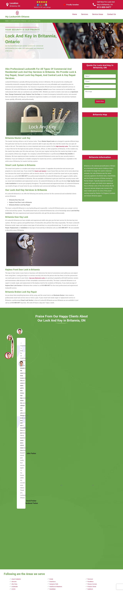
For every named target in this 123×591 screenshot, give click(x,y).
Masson (51, 492)
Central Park (15, 469)
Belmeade (14, 422)
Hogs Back (52, 415)
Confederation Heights (18, 487)
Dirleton (13, 509)
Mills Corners (53, 507)
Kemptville (52, 427)
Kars (50, 425)
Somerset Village (92, 457)
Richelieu (90, 415)
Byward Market (16, 445)
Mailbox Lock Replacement (78, 577)
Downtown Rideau (17, 517)
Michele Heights (54, 504)
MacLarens (53, 465)
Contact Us (111, 14)
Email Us (98, 566)
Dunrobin (14, 519)
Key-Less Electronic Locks (37, 278)
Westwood (90, 524)
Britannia (14, 430)
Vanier (89, 492)
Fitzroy (13, 529)
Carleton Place (16, 450)
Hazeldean (52, 397)
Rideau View (91, 422)
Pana (51, 547)
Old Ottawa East (54, 527)
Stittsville (90, 469)
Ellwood (13, 524)
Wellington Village (93, 509)
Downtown (14, 512)
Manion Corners (54, 469)
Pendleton (90, 390)
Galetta (13, 537)
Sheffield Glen (91, 447)
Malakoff (52, 467)
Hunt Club (52, 420)
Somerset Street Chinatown (96, 455)
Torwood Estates (92, 482)
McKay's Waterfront (55, 494)
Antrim (13, 397)
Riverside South (92, 427)
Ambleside (14, 395)
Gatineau (14, 539)
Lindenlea (52, 452)
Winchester (91, 532)
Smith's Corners (92, 452)
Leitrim (51, 445)
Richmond (90, 417)
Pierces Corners (92, 392)
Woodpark (90, 537)
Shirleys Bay (91, 450)
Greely (51, 387)
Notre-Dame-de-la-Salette (57, 522)
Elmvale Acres (15, 527)
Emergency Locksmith (77, 581)
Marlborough (53, 484)
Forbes (13, 534)
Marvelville (52, 489)
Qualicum (90, 397)
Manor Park (53, 472)
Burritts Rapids (16, 440)
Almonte (14, 390)
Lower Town (53, 460)
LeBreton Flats (54, 440)
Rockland (90, 435)
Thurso (89, 477)
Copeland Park (15, 492)
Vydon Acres (91, 499)
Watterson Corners (93, 504)
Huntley (51, 422)
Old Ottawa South (54, 529)
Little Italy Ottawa (55, 455)
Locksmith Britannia (60, 589)
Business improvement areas (20, 442)
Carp (12, 457)
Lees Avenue (53, 442)
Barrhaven (14, 405)
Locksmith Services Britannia (18, 21)
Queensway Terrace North (95, 400)
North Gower (53, 519)
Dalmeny (14, 504)
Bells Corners (15, 417)
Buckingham (15, 437)
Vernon (89, 494)
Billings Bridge (16, 425)
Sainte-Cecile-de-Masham (95, 442)
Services (84, 14)
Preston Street (92, 395)
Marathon (52, 477)
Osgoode (52, 532)
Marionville (52, 482)
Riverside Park (92, 425)
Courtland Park (16, 497)
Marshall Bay (53, 487)
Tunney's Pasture (92, 484)
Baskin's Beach (16, 407)
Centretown (15, 474)
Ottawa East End (54, 534)
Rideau (89, 420)
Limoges (52, 447)
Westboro (90, 517)
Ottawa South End (55, 537)
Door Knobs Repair (51, 581)
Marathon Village (54, 479)
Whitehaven (91, 527)
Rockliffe (90, 437)
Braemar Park (15, 427)
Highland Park (53, 410)
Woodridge (90, 539)
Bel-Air (13, 415)
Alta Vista (14, 392)
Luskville (52, 462)
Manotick (52, 474)
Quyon (89, 402)
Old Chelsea (53, 524)
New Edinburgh (54, 517)
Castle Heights (16, 467)
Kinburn (51, 437)
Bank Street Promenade (18, 402)
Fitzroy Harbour (16, 532)
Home (74, 14)
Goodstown (15, 547)
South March (91, 462)
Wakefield (90, 502)
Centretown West (16, 477)
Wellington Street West (94, 507)
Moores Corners (54, 514)
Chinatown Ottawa (17, 482)
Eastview (14, 522)
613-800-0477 (104, 7)
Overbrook (52, 542)
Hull (50, 417)
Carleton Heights (16, 447)
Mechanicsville (54, 499)
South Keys (91, 460)
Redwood (90, 407)
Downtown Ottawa (17, 514)
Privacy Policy (74, 566)
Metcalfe (52, 502)
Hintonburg (52, 412)
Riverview (90, 430)
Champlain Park (16, 479)
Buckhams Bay (16, 435)
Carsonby (14, 462)
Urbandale (90, 489)
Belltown (14, 420)
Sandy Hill (90, 445)
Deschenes (14, 507)
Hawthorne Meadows (56, 395)
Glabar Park (15, 542)
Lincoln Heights (54, 450)
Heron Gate (53, 405)
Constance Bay (16, 489)
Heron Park (52, 407)
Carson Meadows (16, 460)
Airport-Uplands (16, 387)
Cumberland (15, 502)
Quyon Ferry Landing (93, 405)
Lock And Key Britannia (34, 21)
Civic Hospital (15, 484)
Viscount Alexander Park (95, 497)
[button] (21, 363)
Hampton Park (53, 392)
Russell (89, 440)
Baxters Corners (16, 410)
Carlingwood (15, 455)
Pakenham (52, 544)
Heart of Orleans (54, 400)
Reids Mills (91, 412)
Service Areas (97, 14)
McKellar (52, 497)
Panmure (90, 387)
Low (50, 457)
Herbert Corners (54, 402)
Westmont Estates (93, 522)
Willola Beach (91, 529)
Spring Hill (90, 467)
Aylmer (13, 400)
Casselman (15, 465)
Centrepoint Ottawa (17, 472)
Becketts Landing (16, 412)
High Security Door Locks (54, 566)
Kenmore (52, 430)
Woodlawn (90, 534)
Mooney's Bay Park (55, 512)
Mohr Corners (53, 509)
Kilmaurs (52, 435)
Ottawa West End (54, 539)
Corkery (13, 494)
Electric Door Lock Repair (54, 573)
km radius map (100, 133)
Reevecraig (91, 410)
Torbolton (90, 479)
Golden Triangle (16, 544)
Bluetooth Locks (75, 570)
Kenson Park (53, 432)
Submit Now (100, 101)
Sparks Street (91, 465)
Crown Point (15, 499)
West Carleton (91, 512)
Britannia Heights (16, 432)
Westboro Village (92, 519)
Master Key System (52, 569)
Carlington (14, 452)
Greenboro (52, 390)
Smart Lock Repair (51, 577)
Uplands (90, 487)
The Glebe (90, 474)
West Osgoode (92, 514)
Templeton (90, 472)
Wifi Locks (73, 573)
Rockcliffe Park (92, 432)
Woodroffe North (92, 542)
